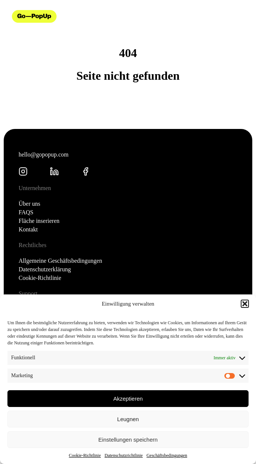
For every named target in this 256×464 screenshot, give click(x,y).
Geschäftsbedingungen (167, 455)
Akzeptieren (128, 398)
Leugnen (128, 419)
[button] (245, 303)
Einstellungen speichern (127, 439)
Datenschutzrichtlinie (124, 455)
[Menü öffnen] (241, 16)
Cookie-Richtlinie (85, 455)
